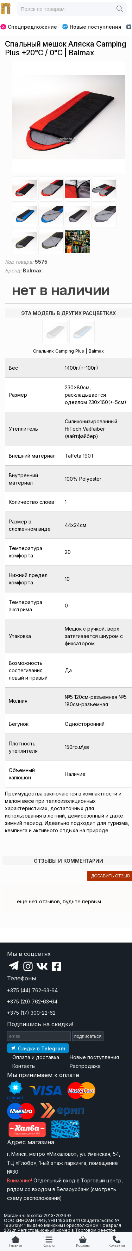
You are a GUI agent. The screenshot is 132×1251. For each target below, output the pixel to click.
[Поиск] (120, 9)
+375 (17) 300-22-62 (31, 1013)
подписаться (88, 1036)
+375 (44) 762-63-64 (32, 990)
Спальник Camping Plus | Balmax (68, 351)
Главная (15, 1245)
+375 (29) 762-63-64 (32, 1002)
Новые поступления (91, 26)
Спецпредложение (28, 27)
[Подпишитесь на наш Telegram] (38, 1048)
